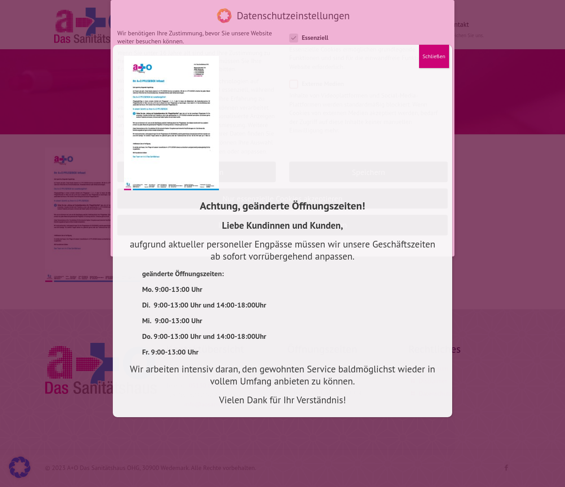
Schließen (434, 56)
